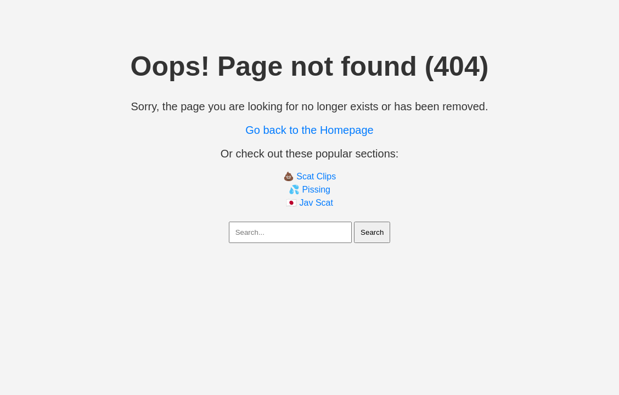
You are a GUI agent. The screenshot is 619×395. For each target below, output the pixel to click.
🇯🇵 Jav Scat (309, 202)
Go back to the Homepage (309, 130)
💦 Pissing (309, 189)
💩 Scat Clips (309, 176)
